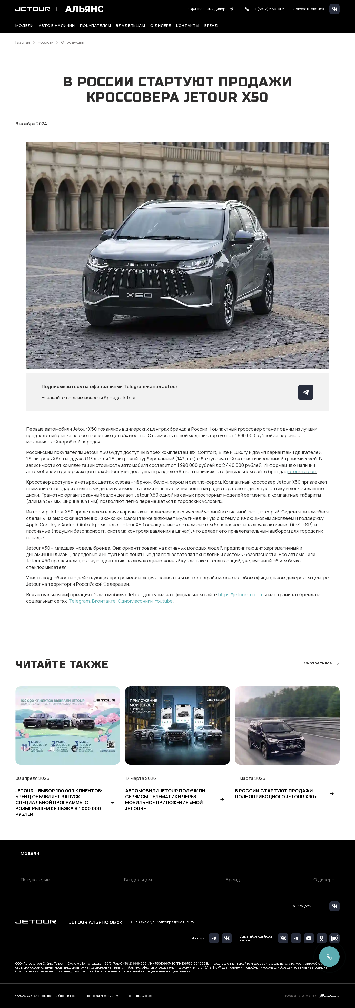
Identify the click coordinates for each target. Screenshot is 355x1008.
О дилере (160, 25)
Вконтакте (104, 601)
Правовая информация (102, 996)
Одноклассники (135, 601)
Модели (30, 853)
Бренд (232, 879)
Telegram (79, 601)
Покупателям (35, 879)
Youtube (164, 601)
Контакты (188, 25)
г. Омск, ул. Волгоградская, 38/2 (165, 922)
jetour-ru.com (302, 471)
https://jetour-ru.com (240, 594)
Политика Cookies (139, 996)
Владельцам (138, 879)
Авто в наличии (57, 25)
